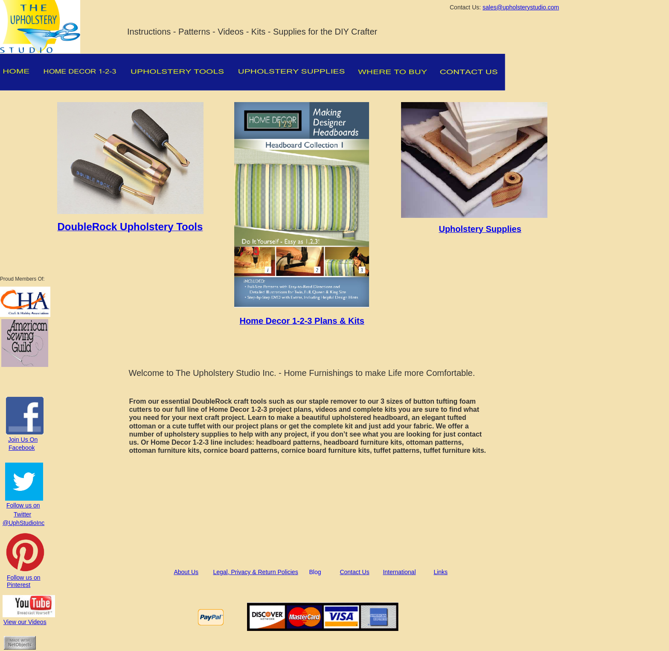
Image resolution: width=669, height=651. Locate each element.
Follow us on (23, 505)
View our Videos (25, 622)
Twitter (22, 514)
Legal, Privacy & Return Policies (255, 572)
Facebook (22, 447)
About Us (186, 572)
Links (440, 572)
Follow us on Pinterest (24, 581)
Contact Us (354, 572)
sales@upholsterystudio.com (521, 7)
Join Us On (23, 439)
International (399, 572)
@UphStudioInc (23, 522)
